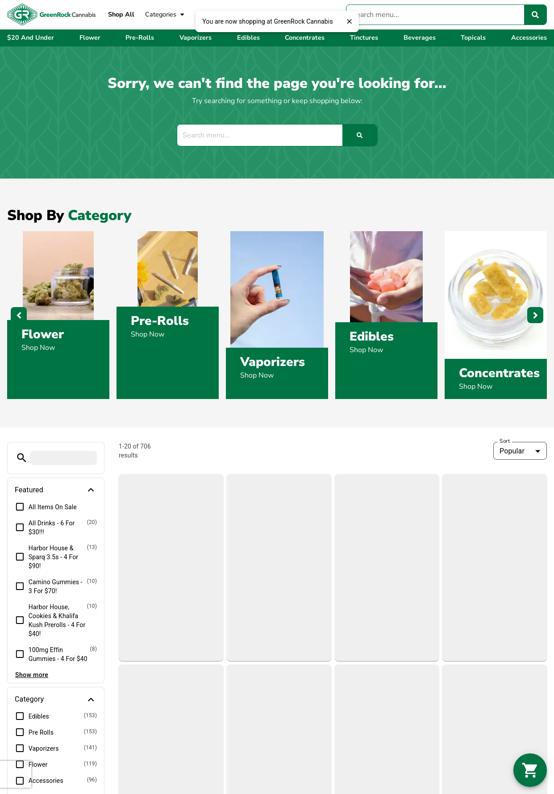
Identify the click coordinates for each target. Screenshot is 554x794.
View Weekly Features (321, 671)
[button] (530, 770)
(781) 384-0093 (173, 657)
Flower (42, 334)
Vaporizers (272, 361)
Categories (165, 14)
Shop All (121, 14)
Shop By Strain (308, 714)
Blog (430, 671)
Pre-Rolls (160, 320)
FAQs (432, 685)
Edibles (372, 336)
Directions (439, 714)
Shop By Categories (316, 685)
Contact (435, 700)
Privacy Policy (487, 754)
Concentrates (499, 373)
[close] (349, 21)
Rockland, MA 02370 (180, 693)
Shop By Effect (307, 700)
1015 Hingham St (174, 682)
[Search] (535, 14)
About (433, 657)
